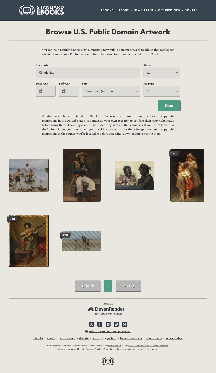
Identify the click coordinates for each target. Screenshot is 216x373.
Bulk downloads (131, 338)
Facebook (99, 324)
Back (90, 285)
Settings (98, 338)
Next (126, 285)
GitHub (111, 338)
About (123, 10)
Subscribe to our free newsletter (110, 331)
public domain (114, 346)
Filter (169, 105)
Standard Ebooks (41, 10)
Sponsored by (108, 303)
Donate (191, 10)
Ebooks (107, 10)
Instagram (108, 324)
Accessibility (174, 338)
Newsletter (143, 10)
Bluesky (124, 324)
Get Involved (169, 10)
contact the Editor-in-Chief (140, 54)
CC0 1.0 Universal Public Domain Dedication (148, 346)
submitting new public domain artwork (113, 49)
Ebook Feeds (154, 338)
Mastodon (116, 324)
